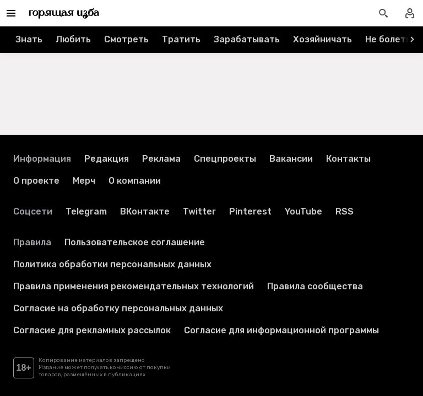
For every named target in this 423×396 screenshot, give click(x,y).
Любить (73, 39)
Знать (28, 39)
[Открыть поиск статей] (383, 13)
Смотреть (126, 39)
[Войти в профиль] (410, 13)
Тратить (181, 39)
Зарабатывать (247, 39)
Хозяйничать (322, 39)
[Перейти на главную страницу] (64, 13)
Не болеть (388, 39)
